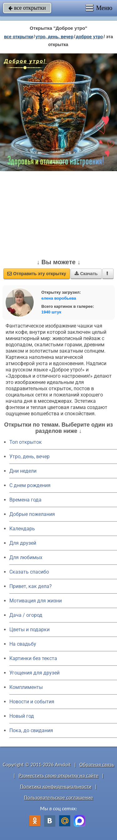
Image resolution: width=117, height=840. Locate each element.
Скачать (86, 273)
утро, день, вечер (55, 36)
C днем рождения (30, 485)
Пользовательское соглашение (58, 797)
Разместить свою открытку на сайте (59, 775)
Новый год (21, 716)
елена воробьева (58, 298)
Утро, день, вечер (29, 456)
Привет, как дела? (30, 586)
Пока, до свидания (31, 730)
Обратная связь (96, 764)
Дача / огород (25, 615)
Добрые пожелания (32, 514)
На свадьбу (22, 644)
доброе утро (89, 36)
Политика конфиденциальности (55, 786)
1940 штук (51, 312)
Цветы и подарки (29, 630)
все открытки (27, 8)
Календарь (22, 529)
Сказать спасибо (29, 572)
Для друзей (22, 543)
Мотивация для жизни (35, 601)
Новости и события (31, 702)
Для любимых (25, 557)
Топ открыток (25, 442)
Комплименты (26, 687)
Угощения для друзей (34, 673)
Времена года (25, 500)
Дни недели (23, 471)
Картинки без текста (33, 658)
